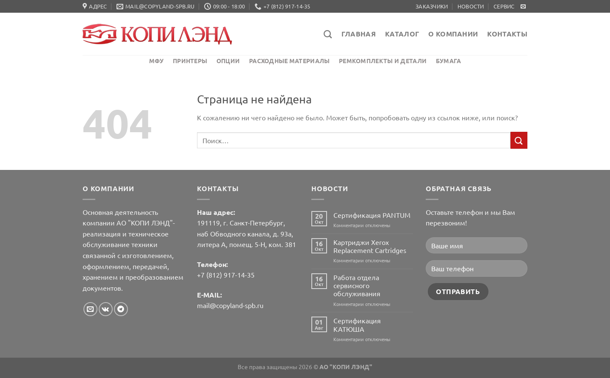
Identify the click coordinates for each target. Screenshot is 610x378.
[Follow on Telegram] (121, 309)
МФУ (156, 60)
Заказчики (432, 6)
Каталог (402, 33)
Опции (228, 60)
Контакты (507, 33)
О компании (453, 33)
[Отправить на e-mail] (523, 7)
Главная (358, 33)
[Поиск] (328, 34)
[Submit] (518, 140)
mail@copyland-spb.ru (230, 305)
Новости (471, 6)
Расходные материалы (289, 60)
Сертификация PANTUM (371, 215)
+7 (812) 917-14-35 (226, 274)
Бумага (448, 60)
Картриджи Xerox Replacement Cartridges (369, 246)
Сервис (504, 6)
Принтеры (190, 60)
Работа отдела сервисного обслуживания (356, 285)
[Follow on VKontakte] (106, 309)
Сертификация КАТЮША (357, 325)
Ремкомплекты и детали (383, 60)
